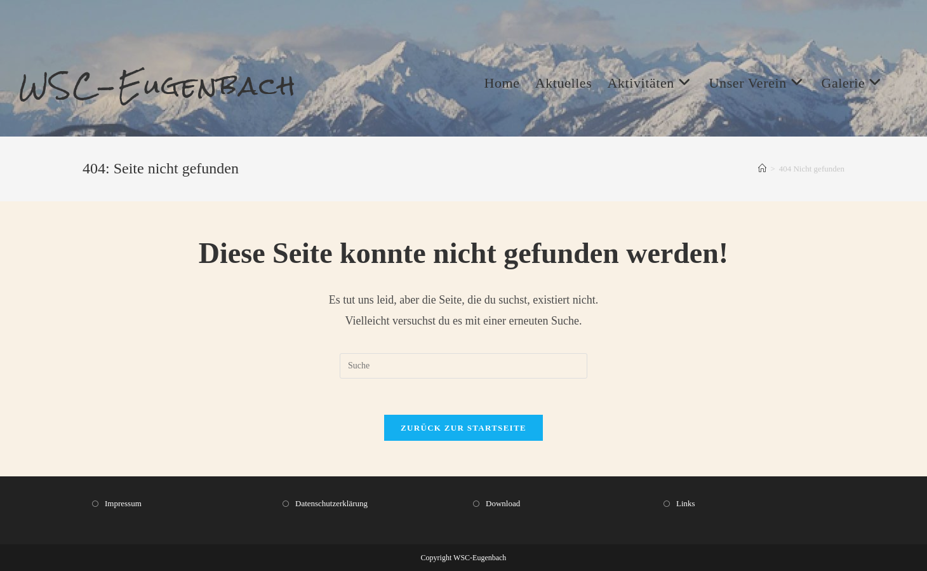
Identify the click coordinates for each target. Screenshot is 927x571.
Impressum (123, 503)
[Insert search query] (463, 367)
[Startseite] (762, 170)
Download (503, 503)
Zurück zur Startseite (463, 431)
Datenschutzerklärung (331, 503)
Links (685, 503)
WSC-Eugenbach (163, 86)
